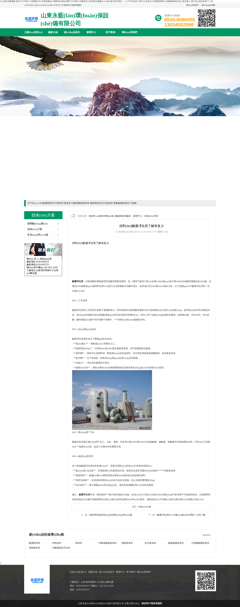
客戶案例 (110, 32)
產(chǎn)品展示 (72, 32)
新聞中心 (91, 32)
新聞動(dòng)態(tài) (37, 223)
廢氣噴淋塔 (127, 543)
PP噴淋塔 (56, 543)
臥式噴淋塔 (150, 543)
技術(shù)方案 (34, 229)
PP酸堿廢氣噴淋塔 (107, 543)
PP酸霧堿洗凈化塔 (61, 548)
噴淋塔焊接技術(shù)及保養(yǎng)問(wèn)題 (111, 515)
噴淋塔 (67, 5)
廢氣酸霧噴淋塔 (176, 543)
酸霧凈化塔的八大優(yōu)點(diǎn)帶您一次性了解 (181, 515)
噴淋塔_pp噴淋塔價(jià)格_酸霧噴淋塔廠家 (110, 216)
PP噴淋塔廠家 (155, 603)
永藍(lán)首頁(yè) (33, 32)
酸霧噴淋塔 (34, 543)
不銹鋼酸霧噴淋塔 (200, 543)
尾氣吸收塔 (34, 548)
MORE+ (207, 535)
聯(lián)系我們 (192, 5)
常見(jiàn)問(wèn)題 (37, 235)
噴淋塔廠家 (76, 5)
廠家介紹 (53, 32)
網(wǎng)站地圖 (208, 5)
